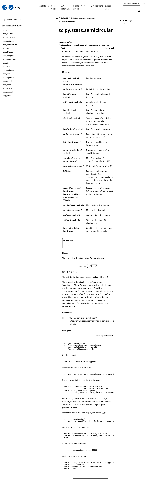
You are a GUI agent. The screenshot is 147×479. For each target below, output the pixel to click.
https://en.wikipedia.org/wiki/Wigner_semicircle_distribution (79, 273)
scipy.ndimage (8, 70)
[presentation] (80, 224)
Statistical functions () (67, 18)
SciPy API (48, 18)
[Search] (12, 19)
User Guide (53, 7)
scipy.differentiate (10, 45)
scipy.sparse (7, 85)
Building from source (79, 7)
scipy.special (8, 92)
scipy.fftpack (8, 52)
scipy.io (6, 63)
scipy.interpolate (9, 59)
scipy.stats (7, 95)
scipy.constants (9, 37)
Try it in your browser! (104, 285)
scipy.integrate (8, 56)
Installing (44, 6)
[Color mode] (143, 4)
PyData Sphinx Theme (129, 473)
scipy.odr (6, 74)
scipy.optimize (8, 77)
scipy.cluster (7, 34)
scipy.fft (6, 48)
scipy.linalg (7, 66)
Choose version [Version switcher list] (131, 3)
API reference (65, 7)
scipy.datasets (8, 41)
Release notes (108, 7)
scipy (5, 30)
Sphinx (17, 475)
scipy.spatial (7, 88)
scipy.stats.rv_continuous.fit (88, 144)
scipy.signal (7, 81)
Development (97, 6)
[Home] (41, 18)
